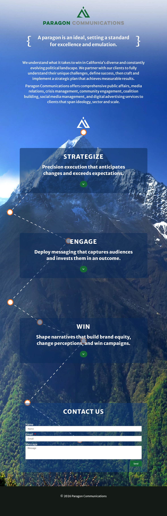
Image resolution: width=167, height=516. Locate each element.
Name (29, 424)
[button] (83, 184)
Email (29, 434)
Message (31, 444)
